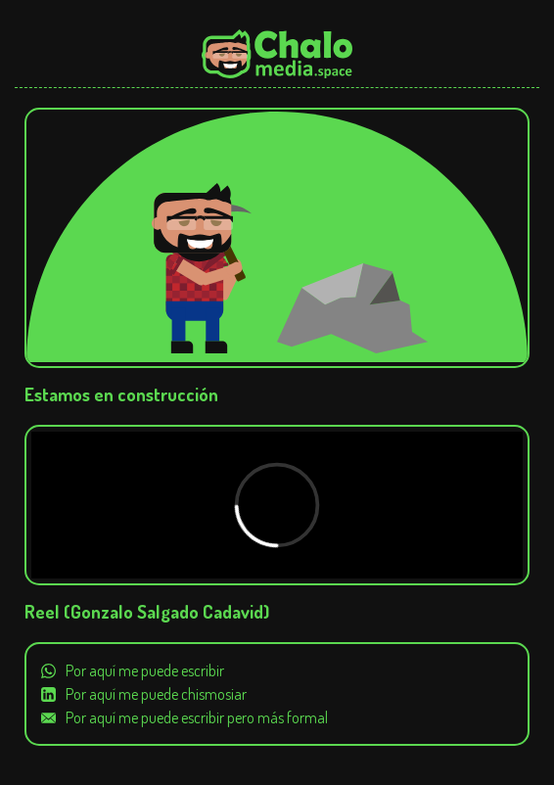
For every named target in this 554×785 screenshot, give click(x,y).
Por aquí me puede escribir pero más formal (197, 717)
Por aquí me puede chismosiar (156, 694)
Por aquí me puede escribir (145, 670)
